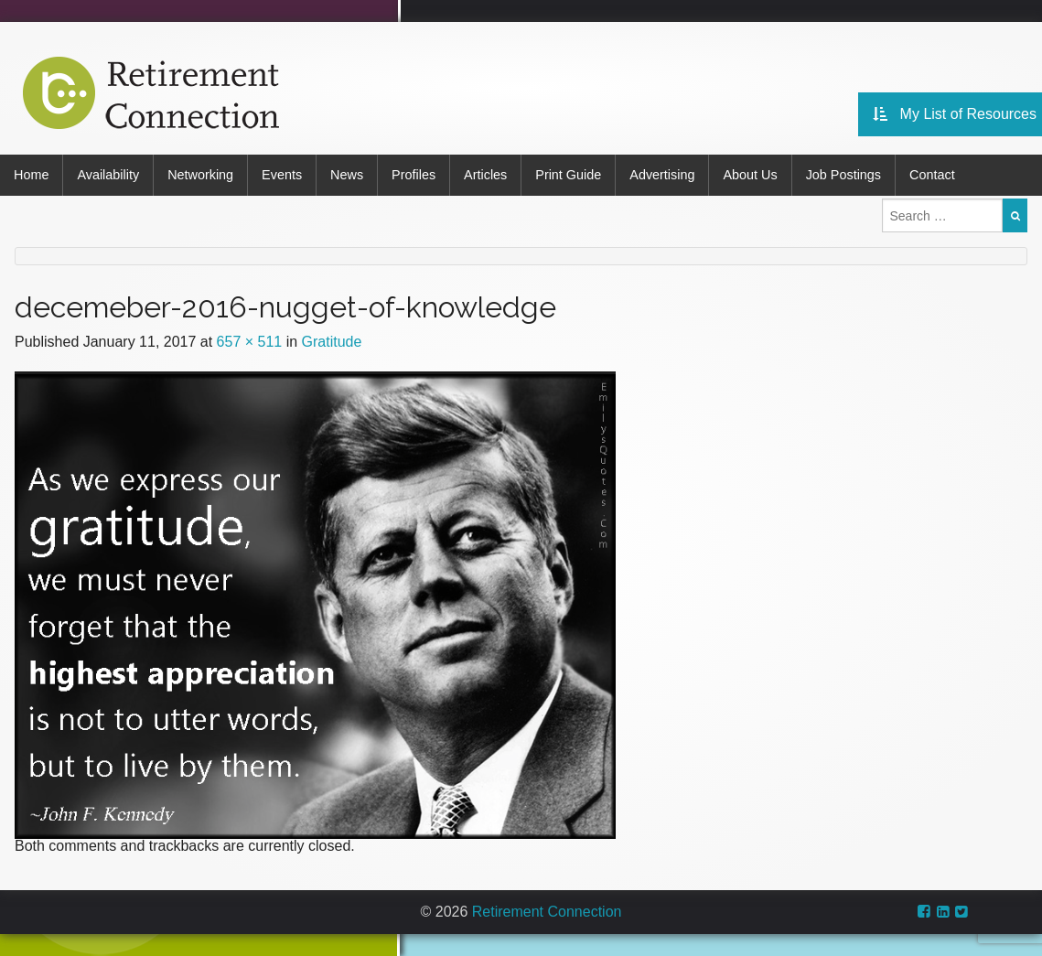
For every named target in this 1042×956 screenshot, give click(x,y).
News (346, 174)
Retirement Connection (547, 911)
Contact (932, 174)
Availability (108, 174)
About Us (750, 174)
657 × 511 (250, 341)
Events (282, 174)
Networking (200, 174)
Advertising (661, 174)
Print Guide (568, 174)
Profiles (413, 174)
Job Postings (843, 174)
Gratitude (332, 341)
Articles (485, 174)
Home (31, 174)
